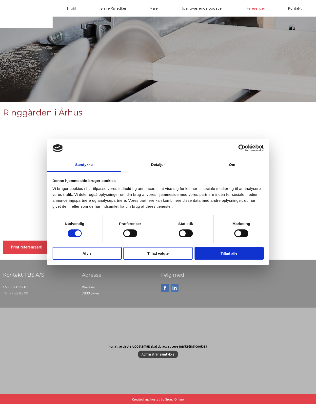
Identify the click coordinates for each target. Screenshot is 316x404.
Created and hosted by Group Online (158, 399)
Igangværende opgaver (202, 8)
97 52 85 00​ (18, 293)
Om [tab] (232, 164)
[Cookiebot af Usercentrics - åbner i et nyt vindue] (242, 148)
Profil (71, 8)
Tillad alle (228, 253)
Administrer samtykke (158, 354)
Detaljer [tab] (158, 164)
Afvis (87, 253)
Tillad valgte (158, 253)
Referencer (255, 8)
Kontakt (295, 8)
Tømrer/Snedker (112, 8)
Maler (154, 8)
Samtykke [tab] (84, 164)
